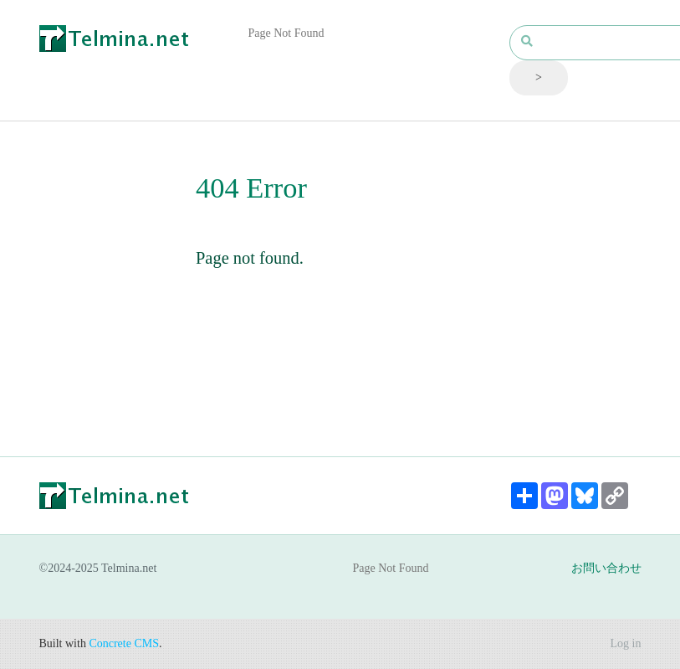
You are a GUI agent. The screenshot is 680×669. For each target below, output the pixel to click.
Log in (626, 643)
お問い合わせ (606, 568)
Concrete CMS (124, 643)
